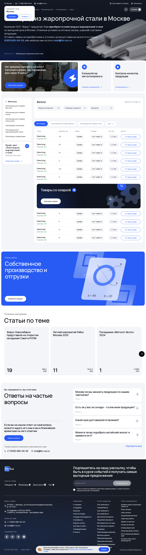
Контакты (138, 3)
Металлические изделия (105, 526)
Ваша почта (80, 483)
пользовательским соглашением (88, 490)
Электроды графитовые (15, 136)
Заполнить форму (15, 85)
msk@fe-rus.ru (42, 3)
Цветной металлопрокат (105, 517)
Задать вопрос (14, 438)
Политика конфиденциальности (131, 549)
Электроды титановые (14, 125)
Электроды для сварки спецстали (15, 120)
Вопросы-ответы (79, 523)
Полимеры (101, 529)
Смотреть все (134, 446)
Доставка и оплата (120, 3)
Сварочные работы (127, 518)
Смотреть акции (50, 201)
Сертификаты (78, 520)
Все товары (41, 124)
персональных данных (108, 489)
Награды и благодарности (82, 517)
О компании (77, 504)
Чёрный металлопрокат (105, 520)
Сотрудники (77, 507)
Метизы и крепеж (103, 535)
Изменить (25, 16)
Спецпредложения (79, 529)
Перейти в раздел (15, 299)
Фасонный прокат (103, 514)
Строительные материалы (106, 544)
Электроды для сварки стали (15, 113)
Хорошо (104, 549)
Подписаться (121, 483)
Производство (47, 10)
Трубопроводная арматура (106, 532)
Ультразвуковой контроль (130, 531)
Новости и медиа (79, 514)
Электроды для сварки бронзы (15, 107)
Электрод (11, 102)
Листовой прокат (103, 504)
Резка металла (126, 509)
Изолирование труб (128, 528)
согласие (84, 489)
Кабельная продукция (104, 538)
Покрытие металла (127, 525)
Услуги (36, 10)
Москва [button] (9, 3)
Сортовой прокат (103, 511)
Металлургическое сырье (106, 523)
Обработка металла (127, 522)
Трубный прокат (102, 507)
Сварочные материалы (104, 541)
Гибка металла (126, 512)
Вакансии (76, 511)
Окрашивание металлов (129, 515)
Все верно (12, 16)
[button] (142, 354)
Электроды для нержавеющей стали (14, 131)
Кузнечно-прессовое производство (128, 539)
